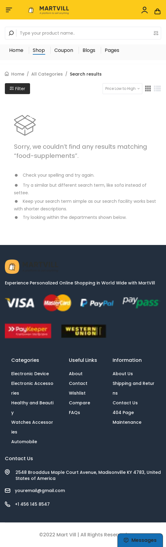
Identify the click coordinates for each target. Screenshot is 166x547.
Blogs (89, 50)
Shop (39, 50)
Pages (112, 50)
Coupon (63, 50)
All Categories (47, 74)
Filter (17, 89)
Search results (86, 74)
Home (16, 50)
